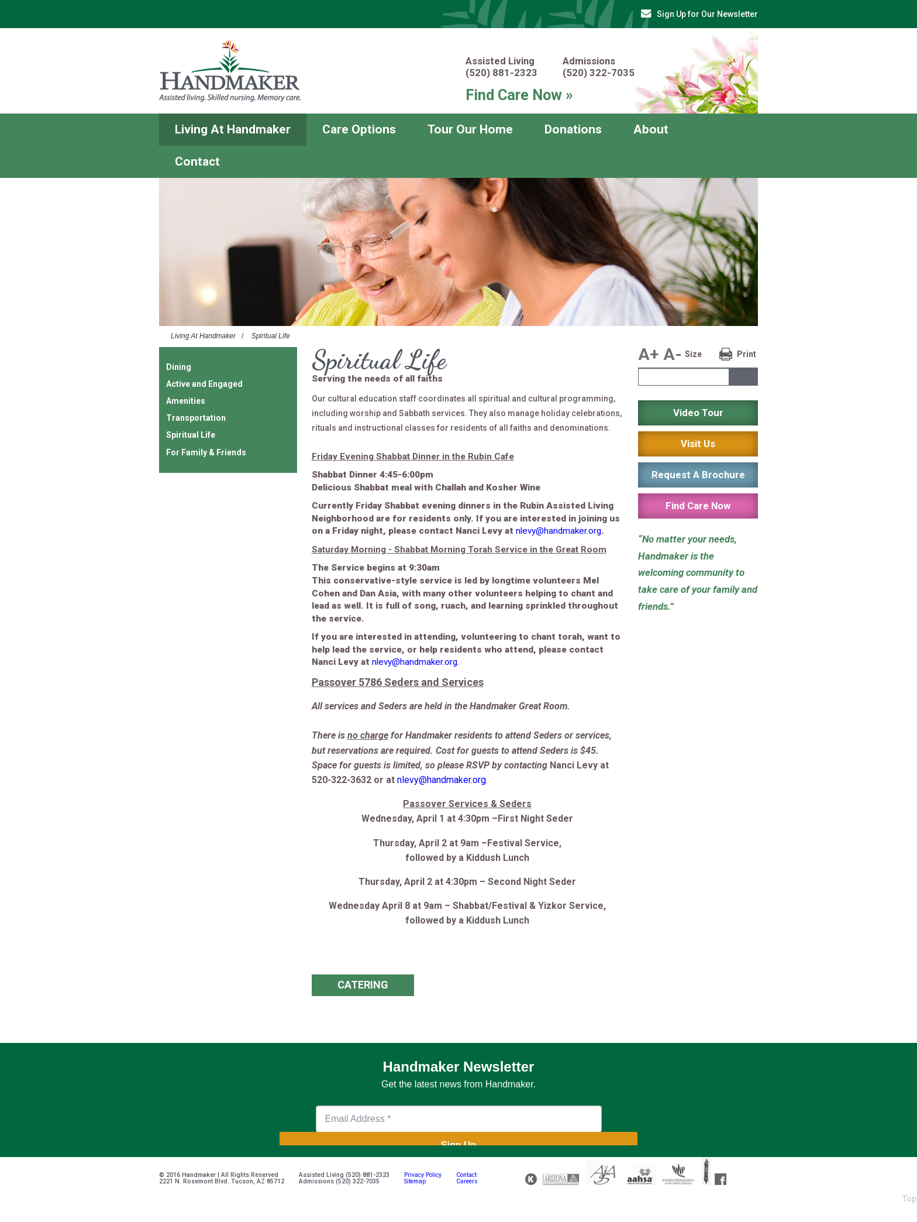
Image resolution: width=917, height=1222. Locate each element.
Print (746, 354)
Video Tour (698, 412)
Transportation (196, 418)
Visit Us (698, 443)
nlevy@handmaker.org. (415, 662)
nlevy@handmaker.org (558, 531)
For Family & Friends (206, 452)
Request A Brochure (698, 474)
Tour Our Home (470, 129)
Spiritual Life (270, 336)
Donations (573, 129)
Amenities (185, 401)
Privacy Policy (423, 1175)
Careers (467, 1181)
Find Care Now (698, 506)
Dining (178, 367)
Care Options (359, 129)
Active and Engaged (204, 384)
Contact (197, 162)
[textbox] (683, 377)
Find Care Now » (519, 94)
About (650, 129)
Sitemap (415, 1181)
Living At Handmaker (233, 129)
